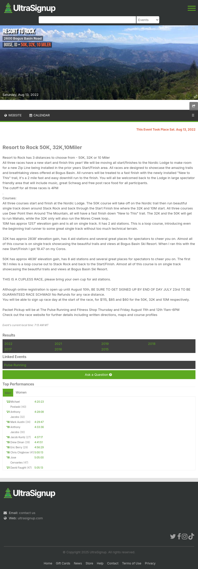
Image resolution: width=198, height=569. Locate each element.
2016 (58, 349)
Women (21, 392)
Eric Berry (16, 447)
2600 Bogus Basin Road (23, 38)
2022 (8, 344)
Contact (112, 563)
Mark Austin (17, 421)
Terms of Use (131, 563)
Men (8, 393)
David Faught (18, 467)
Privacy (150, 563)
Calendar (39, 115)
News (78, 563)
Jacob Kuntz (17, 437)
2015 (105, 349)
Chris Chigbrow (19, 452)
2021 (58, 344)
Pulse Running (15, 365)
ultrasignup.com (30, 518)
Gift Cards (63, 563)
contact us (27, 513)
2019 (105, 344)
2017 (8, 349)
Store (89, 563)
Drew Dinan (17, 442)
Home (48, 563)
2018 (151, 344)
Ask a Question (98, 374)
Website (13, 115)
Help (100, 563)
